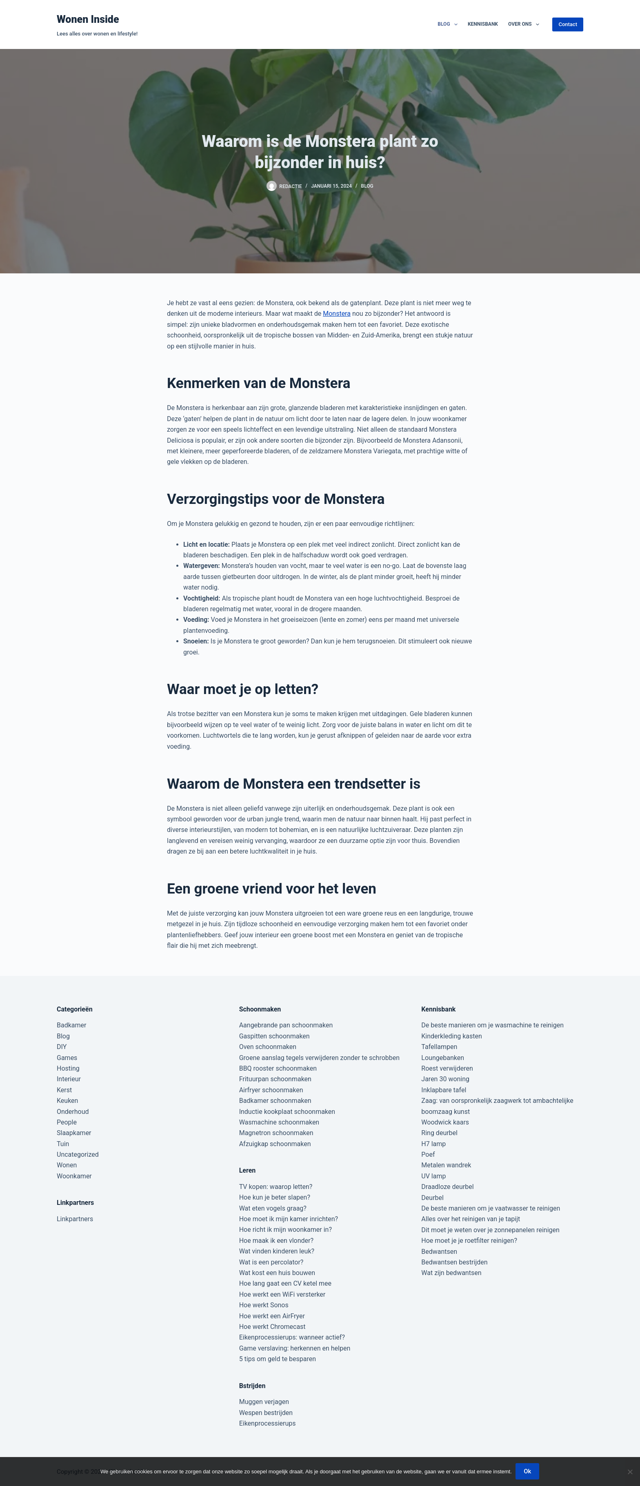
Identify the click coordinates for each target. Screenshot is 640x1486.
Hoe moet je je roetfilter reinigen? (469, 1240)
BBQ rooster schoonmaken (278, 1068)
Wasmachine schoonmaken (279, 1122)
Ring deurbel (439, 1133)
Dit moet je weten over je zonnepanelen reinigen (490, 1230)
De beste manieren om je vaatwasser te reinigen (490, 1208)
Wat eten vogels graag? (273, 1208)
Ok (527, 1471)
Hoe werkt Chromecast (272, 1327)
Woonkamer (74, 1176)
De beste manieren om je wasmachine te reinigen (492, 1025)
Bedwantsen (439, 1251)
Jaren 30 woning (445, 1079)
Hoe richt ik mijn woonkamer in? (285, 1229)
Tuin (63, 1144)
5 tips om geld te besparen (277, 1359)
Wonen (67, 1165)
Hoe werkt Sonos (264, 1305)
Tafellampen (439, 1047)
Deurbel (432, 1198)
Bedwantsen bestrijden (454, 1262)
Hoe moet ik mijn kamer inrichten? (288, 1219)
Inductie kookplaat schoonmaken (287, 1112)
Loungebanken (442, 1058)
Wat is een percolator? (271, 1262)
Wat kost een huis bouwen (277, 1273)
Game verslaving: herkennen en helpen (295, 1348)
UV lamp (433, 1176)
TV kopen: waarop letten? (276, 1187)
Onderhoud (73, 1112)
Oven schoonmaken (267, 1047)
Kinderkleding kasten (451, 1036)
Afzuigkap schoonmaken (275, 1144)
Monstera (337, 313)
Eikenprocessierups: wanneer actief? (292, 1337)
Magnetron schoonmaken (276, 1133)
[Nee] (630, 1472)
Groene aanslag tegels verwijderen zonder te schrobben (319, 1058)
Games (67, 1058)
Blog (449, 24)
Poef (428, 1154)
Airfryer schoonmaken (271, 1090)
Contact (567, 24)
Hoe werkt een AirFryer (272, 1316)
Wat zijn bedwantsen (451, 1273)
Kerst (64, 1090)
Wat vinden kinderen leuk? (276, 1251)
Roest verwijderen (447, 1068)
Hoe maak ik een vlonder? (276, 1240)
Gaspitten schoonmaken (274, 1036)
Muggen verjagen (264, 1402)
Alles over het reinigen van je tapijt (470, 1219)
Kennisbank (483, 24)
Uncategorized (78, 1154)
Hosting (68, 1068)
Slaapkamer (74, 1133)
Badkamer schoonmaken (275, 1101)
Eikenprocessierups (267, 1423)
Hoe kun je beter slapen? (274, 1197)
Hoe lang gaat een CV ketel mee (285, 1283)
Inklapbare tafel (443, 1090)
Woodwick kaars (445, 1122)
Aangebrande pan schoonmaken (286, 1025)
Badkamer (71, 1025)
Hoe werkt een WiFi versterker (282, 1294)
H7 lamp (433, 1144)
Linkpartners (75, 1219)
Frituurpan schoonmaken (275, 1079)
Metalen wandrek (446, 1165)
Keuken (67, 1101)
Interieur (69, 1079)
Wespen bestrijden (266, 1413)
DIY (62, 1047)
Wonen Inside (88, 19)
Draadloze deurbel (447, 1187)
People (67, 1122)
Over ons (525, 24)
